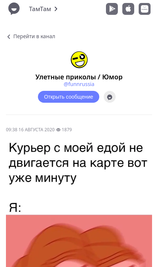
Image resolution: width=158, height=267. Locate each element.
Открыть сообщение (68, 97)
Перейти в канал (30, 36)
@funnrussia (79, 84)
